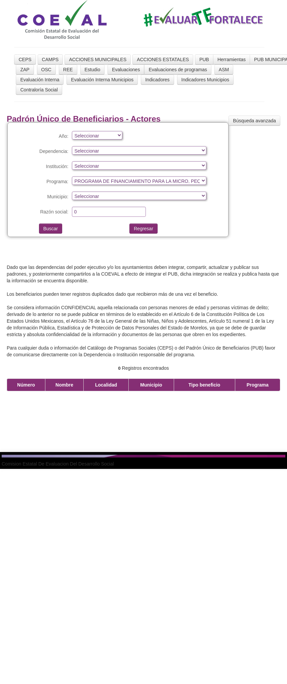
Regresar (143, 228)
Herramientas (231, 59)
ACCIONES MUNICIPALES (97, 59)
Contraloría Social (38, 89)
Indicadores (157, 79)
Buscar (50, 228)
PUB (204, 59)
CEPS (24, 59)
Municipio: (57, 196)
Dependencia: (53, 151)
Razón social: (54, 211)
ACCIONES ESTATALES (163, 59)
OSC (46, 69)
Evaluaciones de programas (178, 69)
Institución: (57, 166)
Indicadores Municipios (205, 79)
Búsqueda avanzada (254, 120)
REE (68, 69)
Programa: (57, 181)
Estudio (92, 69)
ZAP (24, 69)
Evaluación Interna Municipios (102, 79)
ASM (224, 69)
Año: (64, 136)
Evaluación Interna (39, 79)
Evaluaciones (126, 69)
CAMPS (50, 59)
